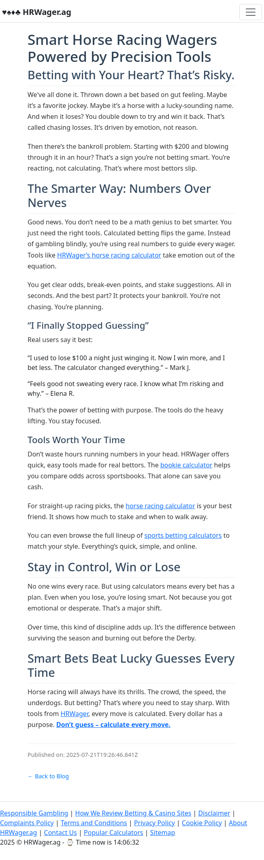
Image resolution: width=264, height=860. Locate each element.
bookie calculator (186, 465)
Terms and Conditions (94, 822)
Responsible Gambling (34, 813)
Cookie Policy (202, 822)
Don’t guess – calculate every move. (113, 724)
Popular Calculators (113, 832)
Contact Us (60, 832)
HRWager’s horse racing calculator (109, 255)
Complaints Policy (27, 822)
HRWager (74, 713)
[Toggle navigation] (250, 12)
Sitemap (162, 832)
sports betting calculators (183, 535)
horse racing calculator (160, 505)
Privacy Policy (154, 822)
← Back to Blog (48, 776)
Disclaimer (214, 813)
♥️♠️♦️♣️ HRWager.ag (36, 11)
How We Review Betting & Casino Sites (133, 813)
